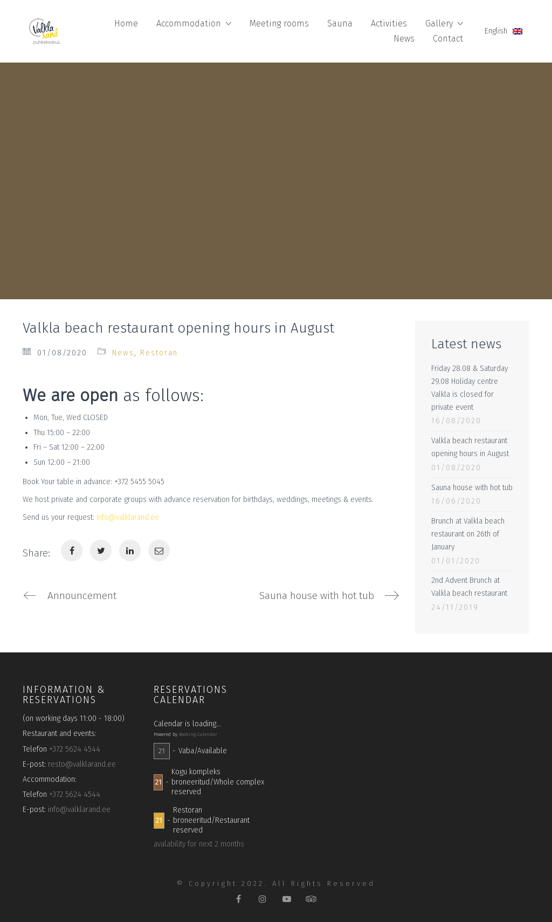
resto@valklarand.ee (82, 764)
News (123, 352)
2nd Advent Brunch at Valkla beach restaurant (469, 587)
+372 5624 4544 (74, 749)
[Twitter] (101, 550)
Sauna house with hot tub (472, 487)
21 (161, 751)
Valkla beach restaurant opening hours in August (470, 447)
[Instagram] (262, 899)
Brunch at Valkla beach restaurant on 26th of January (468, 534)
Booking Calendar (198, 734)
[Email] (159, 550)
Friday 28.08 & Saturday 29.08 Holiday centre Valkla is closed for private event (469, 387)
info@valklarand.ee (127, 517)
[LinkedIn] (130, 550)
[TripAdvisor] (311, 899)
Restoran (159, 352)
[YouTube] (287, 899)
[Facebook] (71, 550)
